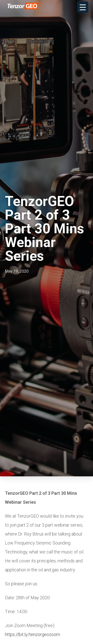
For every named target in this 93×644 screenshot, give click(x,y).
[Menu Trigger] (82, 7)
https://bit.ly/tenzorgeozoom (32, 635)
